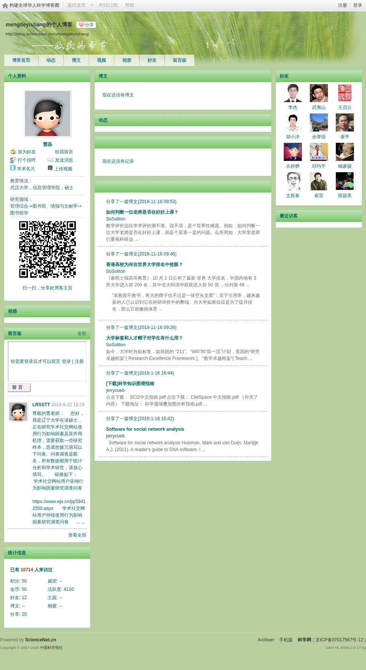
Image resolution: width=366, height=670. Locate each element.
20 (24, 614)
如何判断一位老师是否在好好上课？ (142, 212)
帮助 (129, 5)
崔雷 (318, 195)
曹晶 (47, 144)
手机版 (286, 639)
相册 (126, 60)
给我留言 (64, 151)
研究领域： (21, 199)
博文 (76, 60)
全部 (81, 333)
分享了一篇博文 (122, 201)
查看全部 (77, 535)
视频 (101, 60)
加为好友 (27, 151)
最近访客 (289, 216)
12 (24, 597)
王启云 (345, 107)
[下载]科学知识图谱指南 (130, 383)
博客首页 (21, 60)
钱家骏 (345, 166)
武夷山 (319, 107)
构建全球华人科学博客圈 (34, 5)
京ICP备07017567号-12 (339, 639)
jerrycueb (115, 390)
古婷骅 (293, 166)
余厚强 (319, 136)
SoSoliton (115, 219)
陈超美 (345, 195)
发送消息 (64, 160)
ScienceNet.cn (40, 639)
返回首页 (77, 5)
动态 (50, 60)
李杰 (292, 107)
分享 (89, 25)
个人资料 (17, 76)
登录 (357, 5)
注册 (342, 5)
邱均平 (319, 166)
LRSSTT (41, 404)
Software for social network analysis (145, 429)
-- (60, 581)
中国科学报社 (51, 648)
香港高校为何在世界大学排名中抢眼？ (144, 264)
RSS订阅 (108, 5)
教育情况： (21, 181)
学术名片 (26, 168)
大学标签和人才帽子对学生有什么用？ (144, 338)
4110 (69, 589)
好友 (152, 60)
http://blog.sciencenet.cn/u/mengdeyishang (47, 33)
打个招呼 (27, 160)
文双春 (293, 195)
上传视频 (63, 168)
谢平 (344, 136)
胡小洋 (293, 136)
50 (24, 581)
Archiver (266, 639)
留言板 (179, 60)
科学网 (304, 639)
